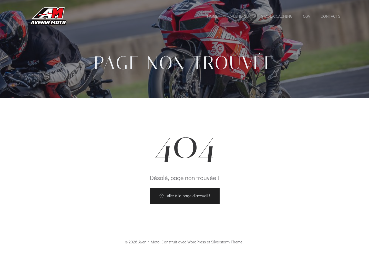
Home (212, 16)
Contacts (330, 16)
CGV (306, 16)
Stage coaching (277, 16)
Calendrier (239, 16)
